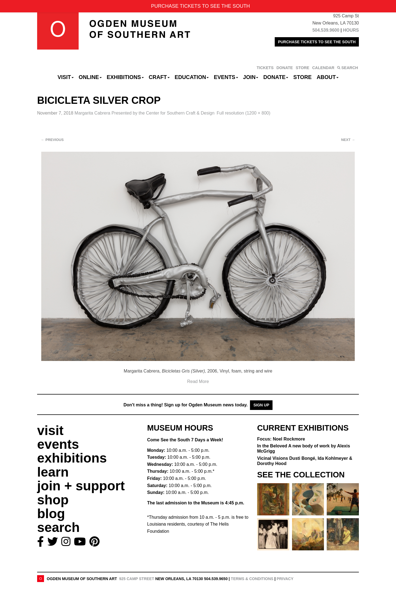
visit (50, 430)
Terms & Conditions (252, 579)
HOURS (351, 30)
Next (348, 140)
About (328, 77)
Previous (52, 140)
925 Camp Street (136, 579)
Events (226, 77)
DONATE (284, 68)
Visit (65, 77)
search (58, 527)
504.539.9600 (325, 30)
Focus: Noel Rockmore (281, 439)
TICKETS (265, 68)
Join (250, 77)
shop (53, 500)
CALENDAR (323, 68)
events (58, 444)
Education (192, 77)
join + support (81, 486)
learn (53, 472)
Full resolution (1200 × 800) (243, 113)
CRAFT (159, 77)
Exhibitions (125, 77)
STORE (302, 68)
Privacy (285, 579)
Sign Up (261, 405)
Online (90, 77)
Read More (198, 381)
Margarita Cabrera (145, 113)
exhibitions (72, 458)
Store (302, 77)
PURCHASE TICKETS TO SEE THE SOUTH (317, 42)
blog (51, 513)
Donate (275, 77)
